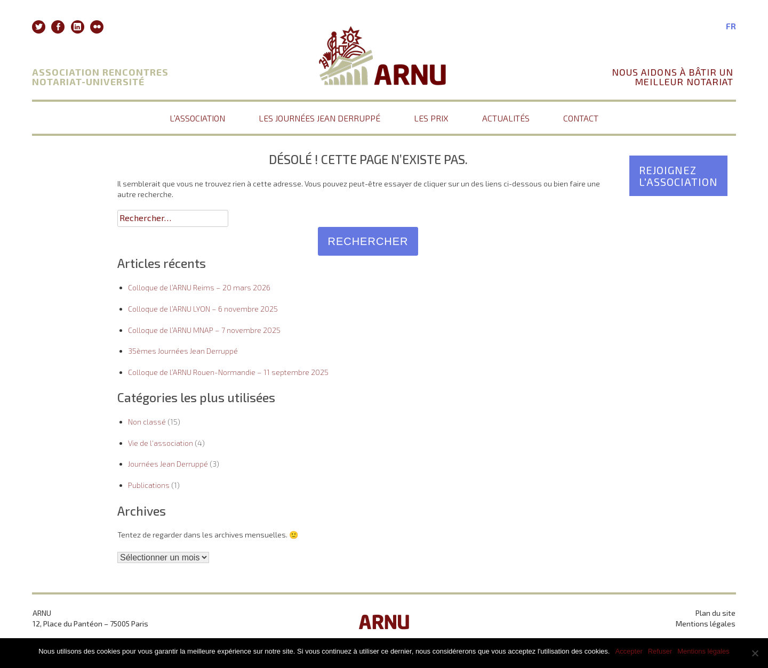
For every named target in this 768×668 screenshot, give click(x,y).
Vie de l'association (160, 442)
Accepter (628, 651)
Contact (580, 118)
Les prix (431, 118)
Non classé (147, 421)
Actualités (506, 118)
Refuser (660, 651)
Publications (149, 485)
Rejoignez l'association (678, 176)
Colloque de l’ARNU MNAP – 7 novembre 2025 (204, 330)
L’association (197, 118)
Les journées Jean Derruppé (319, 118)
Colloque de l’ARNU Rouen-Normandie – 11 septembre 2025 (228, 372)
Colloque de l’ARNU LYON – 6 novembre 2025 (203, 308)
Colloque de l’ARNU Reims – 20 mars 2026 (199, 287)
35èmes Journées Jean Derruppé (183, 350)
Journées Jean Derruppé (168, 463)
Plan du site (715, 612)
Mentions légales (705, 623)
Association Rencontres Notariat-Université (100, 76)
